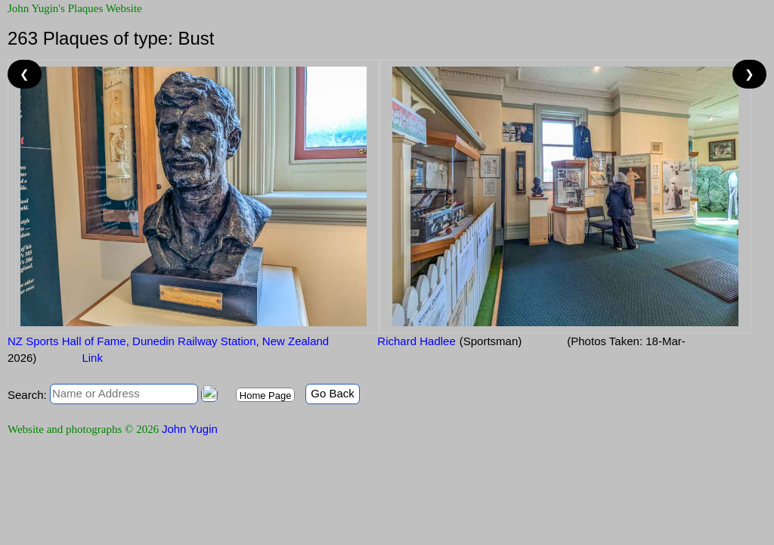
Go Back (332, 393)
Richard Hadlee (415, 341)
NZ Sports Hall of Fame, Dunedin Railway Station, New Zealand (168, 341)
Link (92, 357)
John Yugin (190, 428)
